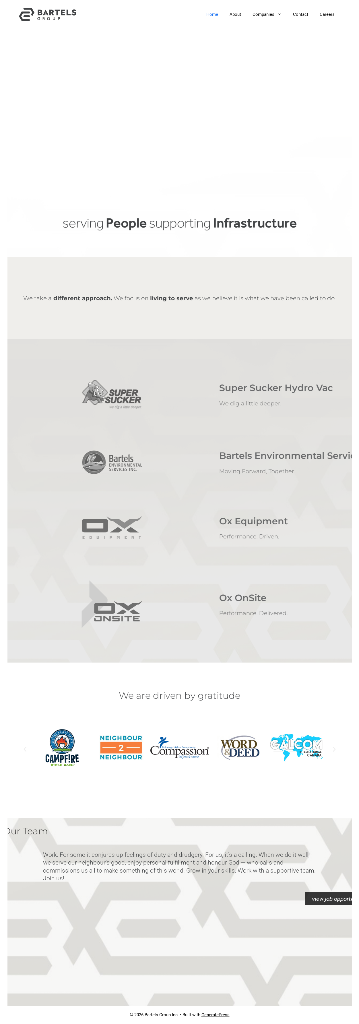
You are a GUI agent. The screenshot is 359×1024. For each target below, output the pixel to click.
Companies (270, 14)
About (235, 14)
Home (212, 14)
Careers (327, 14)
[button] (25, 749)
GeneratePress (215, 1014)
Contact (300, 14)
